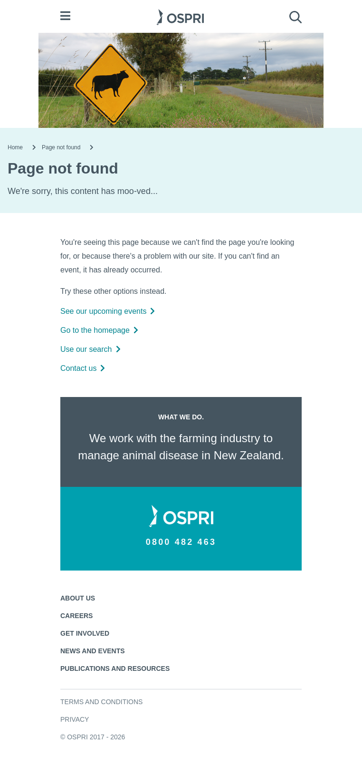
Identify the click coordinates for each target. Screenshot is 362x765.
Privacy (74, 719)
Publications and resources (115, 668)
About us (77, 598)
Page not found (61, 147)
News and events (92, 651)
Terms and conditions (101, 702)
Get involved (84, 633)
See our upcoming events (107, 311)
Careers (76, 616)
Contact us (82, 368)
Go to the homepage (99, 330)
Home (15, 147)
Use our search (90, 349)
